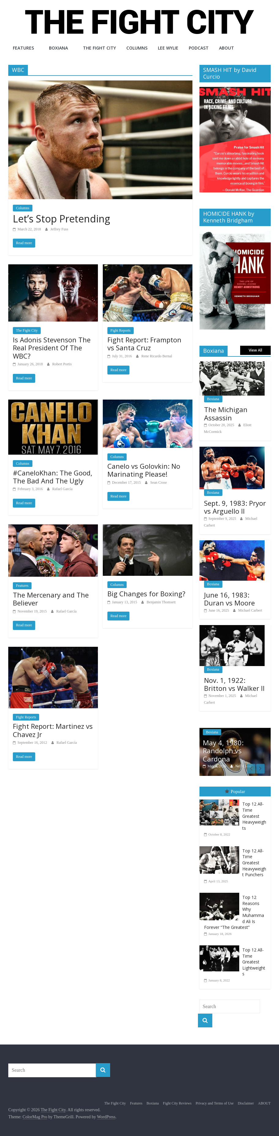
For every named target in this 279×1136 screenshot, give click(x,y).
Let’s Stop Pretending (61, 218)
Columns (136, 48)
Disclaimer (246, 1103)
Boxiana (58, 48)
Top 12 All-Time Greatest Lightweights (253, 962)
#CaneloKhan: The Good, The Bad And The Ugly (52, 476)
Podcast (199, 48)
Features (23, 48)
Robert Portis (62, 364)
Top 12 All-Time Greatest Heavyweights (254, 816)
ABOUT (226, 48)
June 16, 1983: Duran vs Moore (229, 598)
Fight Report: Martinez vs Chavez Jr (53, 730)
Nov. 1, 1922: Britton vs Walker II (234, 684)
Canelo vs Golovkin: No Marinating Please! (143, 470)
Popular (235, 791)
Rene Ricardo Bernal (156, 356)
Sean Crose (158, 482)
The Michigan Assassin (225, 413)
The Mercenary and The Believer (51, 598)
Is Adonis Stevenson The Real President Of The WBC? (52, 347)
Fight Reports (120, 330)
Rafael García (62, 489)
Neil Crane (243, 766)
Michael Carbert (250, 610)
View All (255, 350)
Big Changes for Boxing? (146, 593)
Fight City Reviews (177, 1103)
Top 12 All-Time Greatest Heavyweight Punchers (254, 862)
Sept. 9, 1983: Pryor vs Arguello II (235, 507)
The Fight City (99, 48)
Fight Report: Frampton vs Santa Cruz (144, 343)
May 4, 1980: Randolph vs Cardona (223, 750)
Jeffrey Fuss (59, 229)
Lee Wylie (168, 48)
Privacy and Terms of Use (214, 1103)
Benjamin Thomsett (161, 602)
